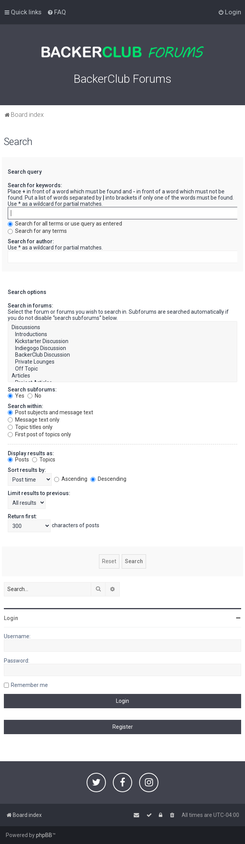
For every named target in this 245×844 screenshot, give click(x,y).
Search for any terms (37, 231)
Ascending (70, 479)
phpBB (44, 835)
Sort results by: (27, 470)
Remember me (29, 685)
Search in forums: (30, 305)
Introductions (122, 334)
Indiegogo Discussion (122, 348)
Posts (18, 459)
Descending (108, 479)
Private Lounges (122, 362)
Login (11, 618)
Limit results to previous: (39, 493)
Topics (43, 459)
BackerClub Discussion (122, 355)
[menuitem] (56, 12)
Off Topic (122, 369)
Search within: (25, 406)
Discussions (122, 327)
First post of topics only (39, 434)
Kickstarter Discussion (122, 341)
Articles (122, 375)
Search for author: (31, 241)
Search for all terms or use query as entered (65, 223)
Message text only (34, 420)
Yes (16, 396)
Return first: (22, 516)
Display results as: (31, 453)
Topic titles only (30, 427)
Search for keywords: (35, 185)
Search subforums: (32, 389)
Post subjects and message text (50, 412)
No (34, 396)
